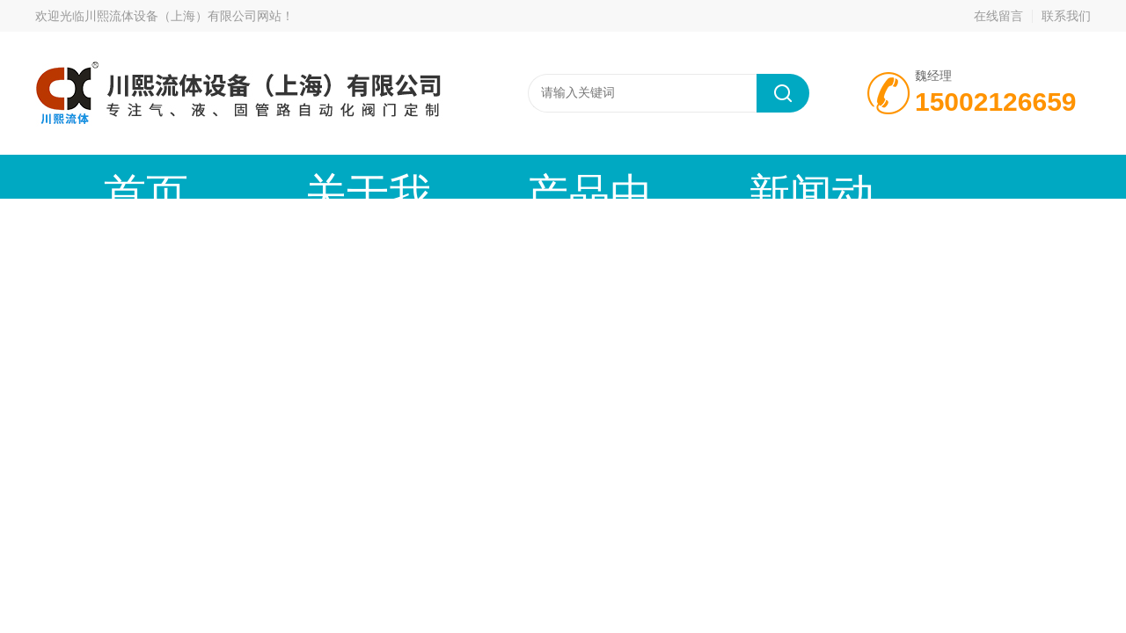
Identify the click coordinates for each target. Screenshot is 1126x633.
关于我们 (259, 176)
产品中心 (409, 176)
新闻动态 (558, 176)
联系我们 (1066, 16)
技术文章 (708, 176)
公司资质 (858, 176)
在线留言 (998, 16)
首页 (110, 176)
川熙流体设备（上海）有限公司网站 (183, 16)
